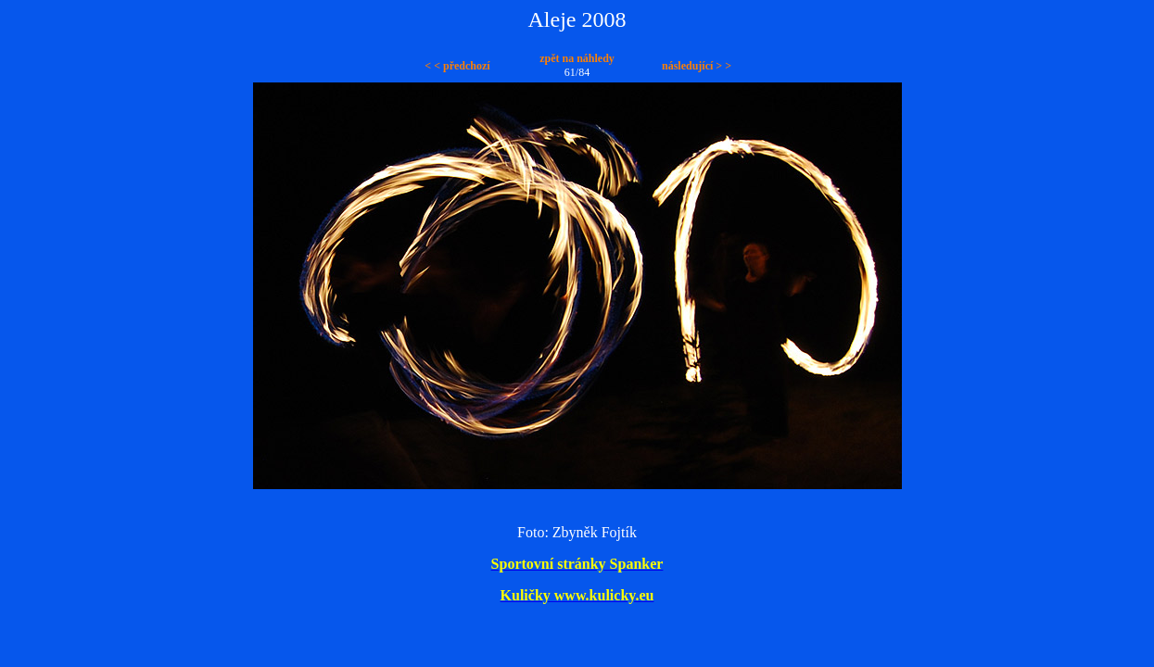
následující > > (696, 65)
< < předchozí (457, 65)
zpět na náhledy (577, 58)
